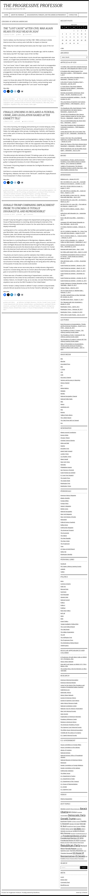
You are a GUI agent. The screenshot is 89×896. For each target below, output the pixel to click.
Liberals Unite (64, 597)
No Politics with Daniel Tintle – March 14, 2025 (73, 252)
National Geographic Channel (68, 396)
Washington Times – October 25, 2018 (71, 312)
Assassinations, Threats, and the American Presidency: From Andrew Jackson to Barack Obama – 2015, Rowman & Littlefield (72, 161)
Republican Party (15, 104)
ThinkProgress (64, 645)
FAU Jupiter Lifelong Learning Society (70, 566)
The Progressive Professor (32, 5)
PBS (61, 409)
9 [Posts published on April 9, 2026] (77, 34)
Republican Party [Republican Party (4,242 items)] (70, 845)
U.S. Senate (63, 787)
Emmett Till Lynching (20, 192)
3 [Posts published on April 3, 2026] (81, 30)
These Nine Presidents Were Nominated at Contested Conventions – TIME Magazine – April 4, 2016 (72, 127)
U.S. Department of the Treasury (69, 781)
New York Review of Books (68, 517)
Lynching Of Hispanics (28, 194)
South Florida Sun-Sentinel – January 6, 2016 (72, 265)
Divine (78, 892)
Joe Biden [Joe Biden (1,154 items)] (77, 828)
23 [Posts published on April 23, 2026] (77, 40)
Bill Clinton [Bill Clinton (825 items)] (73, 812)
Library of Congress (66, 750)
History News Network (66, 661)
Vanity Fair (63, 552)
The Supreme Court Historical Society (71, 727)
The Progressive (65, 544)
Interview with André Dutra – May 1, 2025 (72, 249)
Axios (62, 581)
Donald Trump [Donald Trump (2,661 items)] (68, 818)
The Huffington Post (66, 637)
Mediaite (62, 391)
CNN (61, 375)
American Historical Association (69, 680)
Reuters (62, 412)
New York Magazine (66, 514)
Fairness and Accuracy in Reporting (70, 380)
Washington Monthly (66, 554)
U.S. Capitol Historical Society (68, 735)
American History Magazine (68, 495)
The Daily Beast (64, 629)
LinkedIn (62, 569)
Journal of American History (68, 698)
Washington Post (65, 483)
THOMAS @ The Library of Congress (70, 733)
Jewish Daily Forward (66, 451)
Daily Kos (63, 586)
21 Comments (29, 214)
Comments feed (65, 882)
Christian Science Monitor (67, 440)
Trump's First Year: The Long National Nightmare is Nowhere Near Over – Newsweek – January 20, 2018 (73, 139)
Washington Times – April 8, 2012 (69, 307)
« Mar (62, 48)
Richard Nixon (18, 308)
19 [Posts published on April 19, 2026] (62, 40)
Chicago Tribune (65, 438)
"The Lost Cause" (23, 99)
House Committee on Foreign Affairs (70, 745)
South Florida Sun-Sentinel (67, 472)
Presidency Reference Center (68, 719)
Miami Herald (64, 459)
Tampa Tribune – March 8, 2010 (69, 288)
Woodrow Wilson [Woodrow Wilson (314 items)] (74, 858)
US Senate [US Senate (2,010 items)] (80, 856)
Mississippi (44, 194)
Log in (62, 877)
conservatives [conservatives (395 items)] (64, 815)
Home (6, 15)
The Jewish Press (65, 478)
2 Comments (28, 34)
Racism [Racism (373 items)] (82, 842)
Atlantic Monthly (65, 498)
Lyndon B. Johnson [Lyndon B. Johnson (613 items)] (78, 831)
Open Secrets (64, 714)
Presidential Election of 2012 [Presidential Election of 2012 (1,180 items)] (74, 835)
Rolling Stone (64, 525)
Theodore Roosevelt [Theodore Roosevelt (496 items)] (66, 853)
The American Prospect (67, 530)
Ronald (18, 121)
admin (19, 34)
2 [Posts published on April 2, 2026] (77, 30)
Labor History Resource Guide (68, 703)
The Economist (64, 533)
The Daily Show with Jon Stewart (69, 420)
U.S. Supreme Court (65, 789)
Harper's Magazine (65, 506)
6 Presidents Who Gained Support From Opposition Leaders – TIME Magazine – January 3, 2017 (73, 73)
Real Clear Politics (65, 610)
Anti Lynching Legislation (46, 190)
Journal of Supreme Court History (69, 700)
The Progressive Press (66, 640)
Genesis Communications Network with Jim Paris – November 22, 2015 (72, 245)
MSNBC (62, 393)
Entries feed (63, 880)
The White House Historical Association (71, 730)
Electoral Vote (64, 589)
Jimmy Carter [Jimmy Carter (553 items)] (69, 829)
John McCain (19, 304)
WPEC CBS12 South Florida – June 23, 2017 (72, 315)
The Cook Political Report (67, 627)
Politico (62, 602)
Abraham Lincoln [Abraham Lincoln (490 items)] (65, 809)
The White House (65, 773)
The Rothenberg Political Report (69, 643)
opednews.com (64, 407)
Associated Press (65, 364)
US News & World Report (67, 549)
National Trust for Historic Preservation (71, 708)
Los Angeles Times (65, 456)
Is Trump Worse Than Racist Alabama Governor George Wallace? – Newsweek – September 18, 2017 (72, 88)
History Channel (64, 383)
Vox (61, 423)
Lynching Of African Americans (22, 102)
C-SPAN (62, 369)
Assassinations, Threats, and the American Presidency (46, 15)
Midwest (43, 306)
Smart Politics (64, 621)
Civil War (39, 302)
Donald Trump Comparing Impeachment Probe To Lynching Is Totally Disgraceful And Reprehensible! (28, 208)
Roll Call (62, 613)
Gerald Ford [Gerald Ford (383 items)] (70, 826)
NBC (61, 401)
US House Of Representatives (33, 197)
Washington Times (65, 486)
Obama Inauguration (66, 799)
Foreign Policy (64, 503)
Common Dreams (65, 584)
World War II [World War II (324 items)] (81, 858)
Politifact (62, 608)
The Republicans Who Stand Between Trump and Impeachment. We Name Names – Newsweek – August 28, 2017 (73, 110)
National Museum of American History (71, 760)
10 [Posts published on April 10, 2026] (81, 34)
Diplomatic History (65, 692)
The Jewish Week (65, 481)
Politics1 (62, 605)
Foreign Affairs (64, 501)
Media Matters (64, 388)
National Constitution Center (68, 706)
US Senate (45, 197)
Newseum (63, 762)
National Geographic (66, 511)
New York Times (65, 462)
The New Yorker (65, 541)
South (24, 308)
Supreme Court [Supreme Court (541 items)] (64, 850)
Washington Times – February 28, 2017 (71, 309)
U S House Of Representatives (34, 308)
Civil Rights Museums (30, 302)
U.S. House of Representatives (69, 784)
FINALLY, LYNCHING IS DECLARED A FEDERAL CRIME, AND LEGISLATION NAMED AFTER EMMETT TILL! (28, 115)
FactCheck (63, 592)
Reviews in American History (68, 722)
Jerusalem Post (64, 448)
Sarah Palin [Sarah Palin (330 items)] (79, 848)
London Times (64, 454)
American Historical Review (68, 682)
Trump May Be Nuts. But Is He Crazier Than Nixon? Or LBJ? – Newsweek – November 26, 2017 (73, 133)
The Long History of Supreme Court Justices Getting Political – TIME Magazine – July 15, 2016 (72, 103)
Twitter (62, 572)
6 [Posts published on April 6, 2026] (66, 34)
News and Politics (10, 99)
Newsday (63, 464)
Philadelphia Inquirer (66, 467)
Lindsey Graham (28, 304)
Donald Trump (46, 101)
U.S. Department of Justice (67, 776)
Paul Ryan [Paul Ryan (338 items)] (73, 833)
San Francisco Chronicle (67, 470)
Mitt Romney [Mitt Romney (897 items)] (65, 833)
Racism (11, 308)
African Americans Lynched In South (28, 190)
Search (84, 867)
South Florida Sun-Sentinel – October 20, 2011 (73, 278)
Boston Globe (64, 435)
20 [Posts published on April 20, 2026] (66, 40)
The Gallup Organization (67, 632)
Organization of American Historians (70, 716)
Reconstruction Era (8, 195)
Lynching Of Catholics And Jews (12, 194)
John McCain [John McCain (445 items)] (69, 831)
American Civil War (8, 101)
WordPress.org (64, 885)
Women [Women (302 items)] (68, 858)
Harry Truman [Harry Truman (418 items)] (76, 826)
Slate (61, 619)
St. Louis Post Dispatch (67, 475)
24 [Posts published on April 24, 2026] (81, 40)
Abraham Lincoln (33, 99)
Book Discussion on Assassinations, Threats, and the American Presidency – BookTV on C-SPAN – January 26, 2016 (73, 326)
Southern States (29, 195)
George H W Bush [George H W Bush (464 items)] (74, 824)
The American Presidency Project (69, 724)
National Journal (65, 600)
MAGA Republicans (37, 102)
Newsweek (63, 519)
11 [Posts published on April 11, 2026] (85, 34)
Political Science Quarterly (67, 522)
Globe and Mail (64, 443)
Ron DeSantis (25, 104)
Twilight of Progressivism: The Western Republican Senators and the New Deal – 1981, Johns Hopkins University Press (73, 168)
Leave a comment (28, 121)
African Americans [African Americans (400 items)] (75, 809)
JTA (61, 385)
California (21, 302)
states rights (32, 104)
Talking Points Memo (66, 415)
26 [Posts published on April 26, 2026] (62, 43)
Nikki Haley (46, 102)
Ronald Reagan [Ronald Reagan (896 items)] (71, 848)
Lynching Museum (32, 192)
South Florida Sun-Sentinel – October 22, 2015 (73, 281)
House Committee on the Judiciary (70, 747)
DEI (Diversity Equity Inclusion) (32, 101)
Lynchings (37, 194)
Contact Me (73, 15)
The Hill (62, 635)
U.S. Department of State (67, 779)
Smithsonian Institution (66, 771)
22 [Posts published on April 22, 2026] (74, 40)
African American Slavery (46, 99)
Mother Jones (64, 509)
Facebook (63, 564)
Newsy (62, 404)
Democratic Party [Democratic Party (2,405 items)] (77, 815)
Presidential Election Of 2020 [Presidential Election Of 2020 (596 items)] (69, 840)
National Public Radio (66, 399)
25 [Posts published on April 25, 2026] (85, 40)
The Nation (63, 535)
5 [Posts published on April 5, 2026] (62, 34)
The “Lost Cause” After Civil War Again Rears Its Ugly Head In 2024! (28, 30)
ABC (61, 359)
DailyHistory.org (64, 690)
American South (19, 101)
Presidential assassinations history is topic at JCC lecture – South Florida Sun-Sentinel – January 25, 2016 (73, 256)
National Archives (65, 753)
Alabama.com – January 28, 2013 (69, 179)
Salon (62, 616)
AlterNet (62, 361)
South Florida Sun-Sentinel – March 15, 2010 (72, 271)
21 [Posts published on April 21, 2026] (70, 40)
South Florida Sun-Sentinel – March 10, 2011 (72, 268)
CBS (61, 372)
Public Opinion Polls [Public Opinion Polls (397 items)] (75, 842)
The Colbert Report (65, 418)
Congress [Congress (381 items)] (79, 812)
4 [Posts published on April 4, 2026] (85, 30)
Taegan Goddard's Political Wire (69, 624)
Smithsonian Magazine (66, 527)
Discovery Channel (65, 377)
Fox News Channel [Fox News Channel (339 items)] (75, 821)
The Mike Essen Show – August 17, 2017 (71, 299)
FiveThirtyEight (64, 594)
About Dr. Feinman (17, 15)
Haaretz (62, 446)
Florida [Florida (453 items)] (69, 821)
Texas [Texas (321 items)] (84, 850)
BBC (61, 367)
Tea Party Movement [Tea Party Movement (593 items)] (76, 851)
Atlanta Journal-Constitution (68, 432)
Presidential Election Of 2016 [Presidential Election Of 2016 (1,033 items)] (71, 838)
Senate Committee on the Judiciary (70, 768)
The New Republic (65, 538)
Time (61, 546)
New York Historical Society (68, 711)
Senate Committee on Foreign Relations (71, 765)
